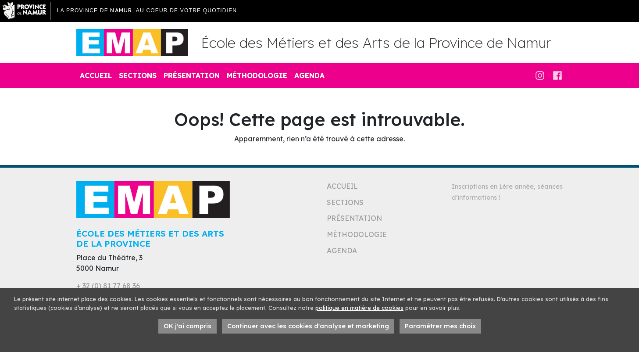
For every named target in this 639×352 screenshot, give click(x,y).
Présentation (192, 75)
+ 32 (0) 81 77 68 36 (108, 285)
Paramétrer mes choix (440, 326)
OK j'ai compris (187, 326)
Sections (138, 75)
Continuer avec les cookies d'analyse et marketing (308, 326)
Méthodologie (257, 75)
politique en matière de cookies (359, 307)
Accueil (96, 75)
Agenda (309, 75)
